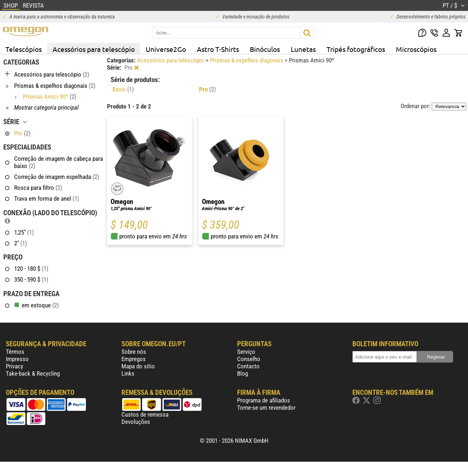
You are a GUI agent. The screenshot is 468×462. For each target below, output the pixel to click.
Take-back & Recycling (33, 373)
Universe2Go (166, 49)
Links (127, 373)
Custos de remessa (145, 414)
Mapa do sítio (138, 366)
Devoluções (135, 421)
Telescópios (23, 49)
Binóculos (265, 49)
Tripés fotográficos (356, 49)
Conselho (248, 359)
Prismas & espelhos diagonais (247, 60)
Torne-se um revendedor (266, 407)
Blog (242, 373)
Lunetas (303, 49)
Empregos (133, 359)
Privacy (14, 366)
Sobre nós (133, 351)
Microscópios (416, 49)
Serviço (246, 351)
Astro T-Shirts (218, 49)
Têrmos (15, 351)
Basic (123, 89)
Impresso (17, 359)
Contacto (248, 366)
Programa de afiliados (263, 400)
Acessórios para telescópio (94, 49)
